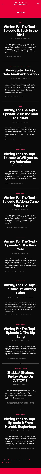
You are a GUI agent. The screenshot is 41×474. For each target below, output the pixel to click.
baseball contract (13, 402)
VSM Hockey (18, 56)
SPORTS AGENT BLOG (20, 2)
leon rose (32, 403)
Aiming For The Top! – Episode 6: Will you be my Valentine (20, 158)
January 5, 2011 (21, 430)
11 (29, 460)
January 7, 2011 (26, 384)
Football (18, 403)
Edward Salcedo (13, 403)
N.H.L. (30, 448)
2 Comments (30, 430)
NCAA (17, 96)
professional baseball (14, 404)
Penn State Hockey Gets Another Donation (20, 72)
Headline (18, 66)
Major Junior (24, 271)
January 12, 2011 (25, 340)
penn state (21, 96)
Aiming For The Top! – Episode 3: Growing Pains (20, 289)
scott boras (21, 404)
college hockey (9, 96)
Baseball (8, 402)
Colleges (12, 66)
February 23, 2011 (26, 38)
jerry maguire (15, 448)
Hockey (20, 22)
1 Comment (30, 297)
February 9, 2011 (25, 165)
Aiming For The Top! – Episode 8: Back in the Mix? (20, 30)
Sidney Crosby (19, 227)
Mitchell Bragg (17, 78)
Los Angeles (21, 448)
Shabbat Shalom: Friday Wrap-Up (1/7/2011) (20, 376)
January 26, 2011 (25, 253)
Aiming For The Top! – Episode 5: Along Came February (20, 201)
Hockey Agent (12, 183)
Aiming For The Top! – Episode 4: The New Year (20, 245)
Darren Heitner (17, 38)
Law (16, 183)
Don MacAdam (9, 56)
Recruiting (28, 66)
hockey (14, 56)
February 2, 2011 (25, 209)
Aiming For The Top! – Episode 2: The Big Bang (20, 333)
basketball (20, 402)
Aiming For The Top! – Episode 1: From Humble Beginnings (20, 423)
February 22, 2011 (26, 78)
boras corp (27, 402)
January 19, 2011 (21, 297)
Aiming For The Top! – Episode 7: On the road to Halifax (20, 114)
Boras (23, 402)
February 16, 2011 (25, 122)
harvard (8, 448)
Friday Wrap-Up (18, 368)
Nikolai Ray (17, 122)
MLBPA (8, 404)
